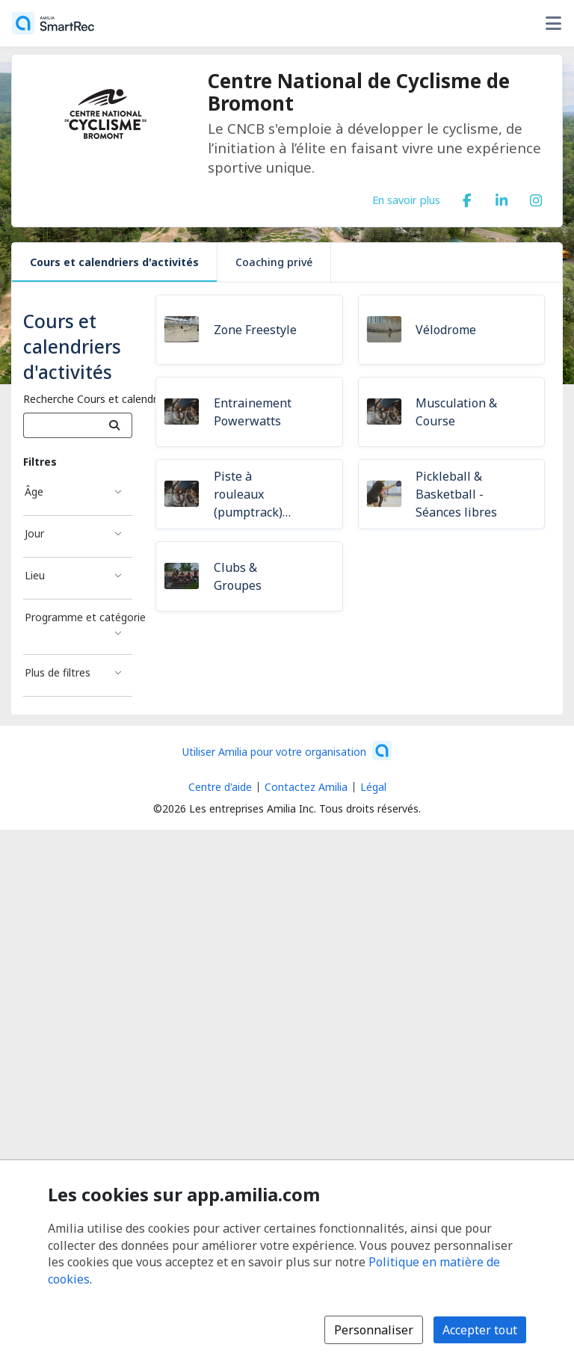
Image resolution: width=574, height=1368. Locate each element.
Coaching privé (273, 262)
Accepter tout (479, 1330)
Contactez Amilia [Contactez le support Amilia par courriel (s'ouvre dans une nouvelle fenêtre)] (306, 787)
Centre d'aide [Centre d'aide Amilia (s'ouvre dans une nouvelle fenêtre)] (220, 787)
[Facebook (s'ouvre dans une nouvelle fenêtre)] (467, 197)
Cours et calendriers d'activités (114, 262)
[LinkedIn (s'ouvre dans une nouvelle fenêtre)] (501, 197)
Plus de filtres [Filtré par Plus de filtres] (57, 672)
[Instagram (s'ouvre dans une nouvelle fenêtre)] (536, 197)
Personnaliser (373, 1330)
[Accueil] (53, 23)
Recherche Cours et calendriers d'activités (124, 399)
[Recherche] (114, 425)
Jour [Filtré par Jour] (34, 533)
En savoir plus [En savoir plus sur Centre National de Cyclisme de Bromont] (406, 199)
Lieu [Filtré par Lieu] (35, 575)
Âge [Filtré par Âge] (34, 491)
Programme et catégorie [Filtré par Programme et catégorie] (78, 617)
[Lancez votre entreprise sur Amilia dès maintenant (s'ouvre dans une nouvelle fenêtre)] (287, 750)
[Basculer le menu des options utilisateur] (553, 23)
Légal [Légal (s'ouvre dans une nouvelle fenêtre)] (373, 787)
